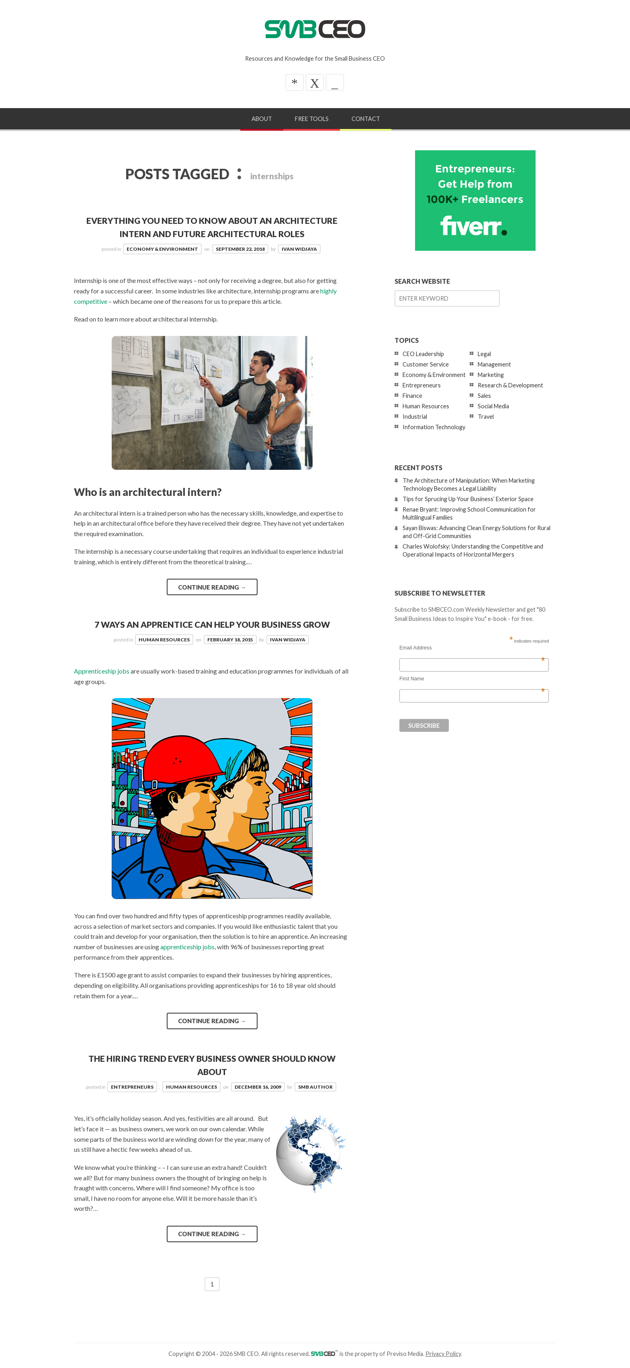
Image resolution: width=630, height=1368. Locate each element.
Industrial (415, 416)
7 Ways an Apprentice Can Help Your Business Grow (212, 624)
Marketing (491, 374)
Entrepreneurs (132, 1087)
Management (494, 364)
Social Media (493, 406)
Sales (484, 395)
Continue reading (212, 587)
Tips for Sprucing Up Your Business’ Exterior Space (468, 499)
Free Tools (312, 118)
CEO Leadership (423, 353)
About (262, 118)
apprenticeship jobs (187, 946)
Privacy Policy (443, 1353)
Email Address (472, 648)
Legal (484, 353)
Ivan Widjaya (299, 249)
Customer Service (426, 364)
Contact (366, 118)
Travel (486, 416)
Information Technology (434, 427)
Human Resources (164, 640)
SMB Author (315, 1087)
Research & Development (510, 385)
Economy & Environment (162, 249)
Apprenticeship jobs (101, 671)
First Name (472, 679)
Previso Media (405, 1353)
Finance (412, 395)
